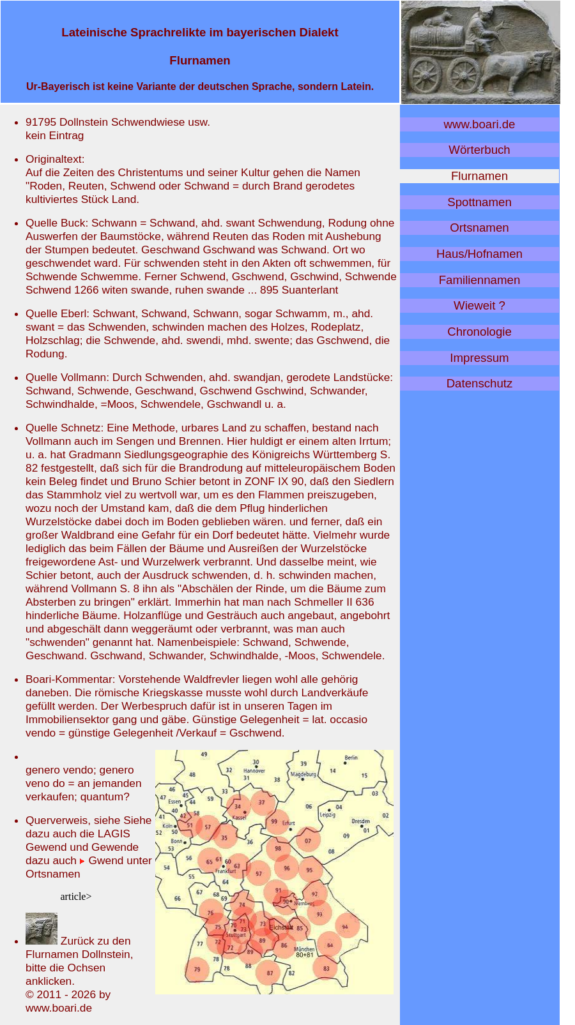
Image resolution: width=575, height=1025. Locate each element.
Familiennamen (480, 280)
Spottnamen (479, 202)
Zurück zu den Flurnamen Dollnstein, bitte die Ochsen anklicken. (80, 960)
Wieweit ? (479, 305)
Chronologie (479, 331)
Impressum (479, 357)
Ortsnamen (479, 227)
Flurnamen (479, 176)
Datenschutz (480, 383)
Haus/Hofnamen (479, 253)
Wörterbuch (479, 149)
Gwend (102, 860)
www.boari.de (480, 124)
